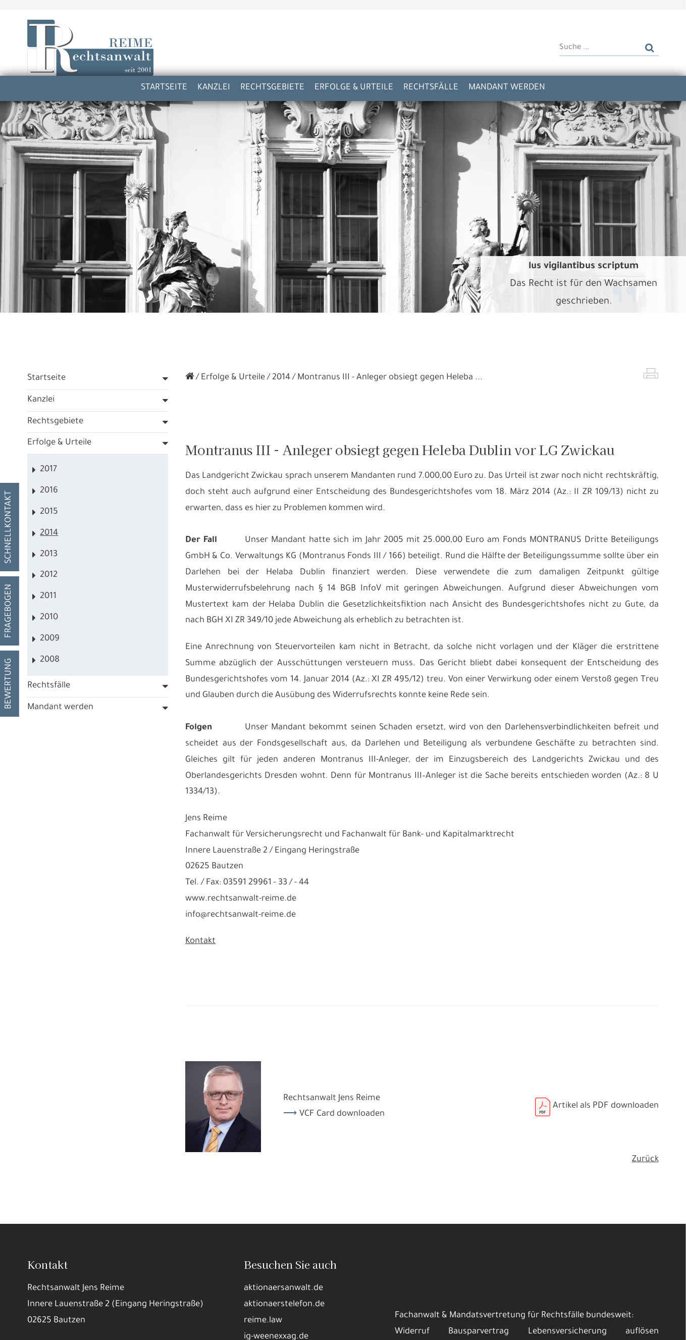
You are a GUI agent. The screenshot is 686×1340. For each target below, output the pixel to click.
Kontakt (200, 952)
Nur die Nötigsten (187, 1324)
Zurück (645, 1170)
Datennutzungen (213, 1300)
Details (128, 1324)
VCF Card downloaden (342, 1124)
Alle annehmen (72, 1324)
